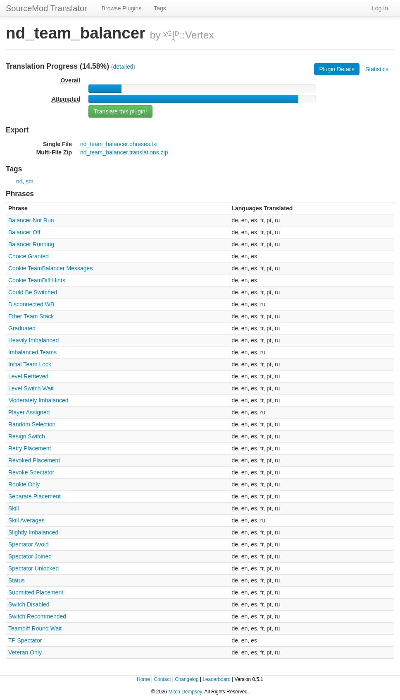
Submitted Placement (35, 592)
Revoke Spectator (31, 472)
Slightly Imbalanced (33, 532)
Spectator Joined (30, 556)
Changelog (187, 679)
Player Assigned (29, 412)
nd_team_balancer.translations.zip (124, 152)
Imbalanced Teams (32, 352)
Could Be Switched (32, 292)
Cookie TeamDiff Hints (36, 280)
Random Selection (31, 424)
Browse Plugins (122, 8)
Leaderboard (216, 679)
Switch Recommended (37, 616)
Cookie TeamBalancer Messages (50, 268)
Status (16, 580)
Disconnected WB (31, 304)
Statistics (376, 69)
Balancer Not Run (31, 220)
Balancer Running (31, 244)
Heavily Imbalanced (33, 340)
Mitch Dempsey (185, 692)
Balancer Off (24, 232)
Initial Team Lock (29, 364)
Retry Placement (29, 448)
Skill (13, 508)
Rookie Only (24, 484)
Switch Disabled (29, 604)
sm (29, 181)
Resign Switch (26, 436)
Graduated (22, 328)
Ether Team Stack (31, 316)
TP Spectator (25, 640)
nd (19, 181)
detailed (123, 66)
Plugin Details (337, 69)
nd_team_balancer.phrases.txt (119, 144)
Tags (160, 8)
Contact (162, 679)
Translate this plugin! (120, 111)
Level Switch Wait (31, 388)
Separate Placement (34, 496)
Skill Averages (26, 520)
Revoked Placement (34, 460)
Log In (380, 8)
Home (143, 679)
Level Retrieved (28, 376)
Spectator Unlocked (33, 568)
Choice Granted (28, 256)
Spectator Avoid (28, 544)
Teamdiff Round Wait (35, 628)
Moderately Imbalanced (38, 400)
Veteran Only (25, 652)
